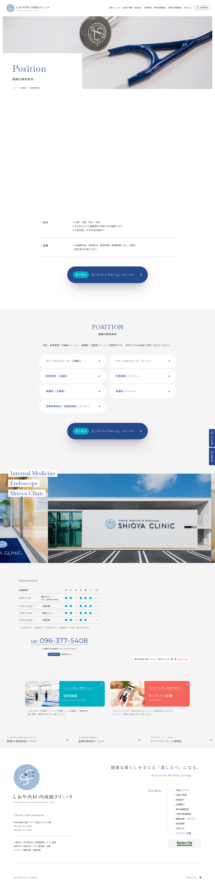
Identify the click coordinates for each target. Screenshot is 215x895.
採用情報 (23, 88)
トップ (14, 88)
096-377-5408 (64, 641)
